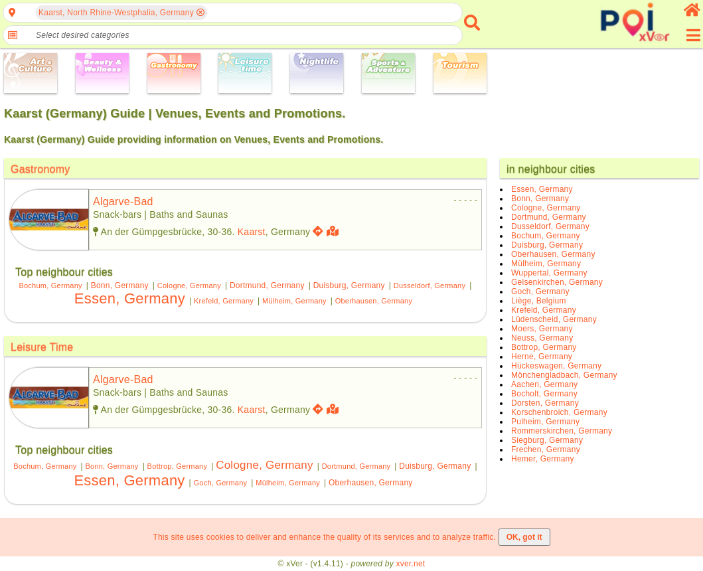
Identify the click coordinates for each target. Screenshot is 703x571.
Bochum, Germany (50, 285)
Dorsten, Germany (545, 403)
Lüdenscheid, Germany (554, 319)
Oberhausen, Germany (373, 301)
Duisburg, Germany (349, 285)
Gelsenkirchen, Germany (557, 282)
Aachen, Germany (544, 384)
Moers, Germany (542, 328)
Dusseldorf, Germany (430, 285)
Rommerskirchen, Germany (561, 431)
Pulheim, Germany (545, 421)
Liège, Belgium (538, 300)
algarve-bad (123, 201)
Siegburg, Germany (547, 440)
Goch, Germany (221, 483)
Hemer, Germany (542, 458)
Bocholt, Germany (544, 393)
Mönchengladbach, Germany (564, 375)
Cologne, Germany (189, 285)
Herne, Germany (541, 356)
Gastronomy (40, 169)
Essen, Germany (129, 298)
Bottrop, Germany (177, 466)
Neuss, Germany (542, 338)
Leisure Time (42, 347)
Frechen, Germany (545, 449)
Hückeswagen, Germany (556, 365)
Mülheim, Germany (294, 301)
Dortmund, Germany (267, 285)
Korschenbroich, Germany (559, 412)
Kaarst (252, 231)
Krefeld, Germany (224, 301)
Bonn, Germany (120, 285)
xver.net (411, 563)
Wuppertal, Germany (549, 273)
